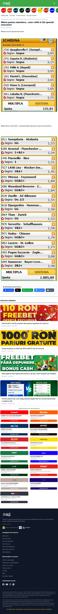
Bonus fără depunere (8, 546)
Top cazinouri (6, 544)
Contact (4, 570)
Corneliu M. (4, 403)
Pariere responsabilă (8, 560)
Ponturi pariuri (6, 538)
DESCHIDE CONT (14, 420)
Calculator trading (7, 576)
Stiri (14, 19)
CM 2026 (12, 15)
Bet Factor (4, 351)
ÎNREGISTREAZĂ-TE (43, 434)
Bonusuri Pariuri (32, 15)
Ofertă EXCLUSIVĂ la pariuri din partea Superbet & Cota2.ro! (25, 323)
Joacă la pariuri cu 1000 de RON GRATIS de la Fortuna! (23, 349)
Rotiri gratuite (6, 552)
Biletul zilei (5, 536)
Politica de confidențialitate (10, 562)
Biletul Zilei (4, 15)
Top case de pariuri (7, 541)
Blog (10, 19)
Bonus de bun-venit (8, 549)
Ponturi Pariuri (20, 15)
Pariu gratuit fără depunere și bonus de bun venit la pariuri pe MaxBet (29, 374)
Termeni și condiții (7, 565)
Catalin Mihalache (6, 326)
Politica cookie (6, 568)
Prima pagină (4, 19)
